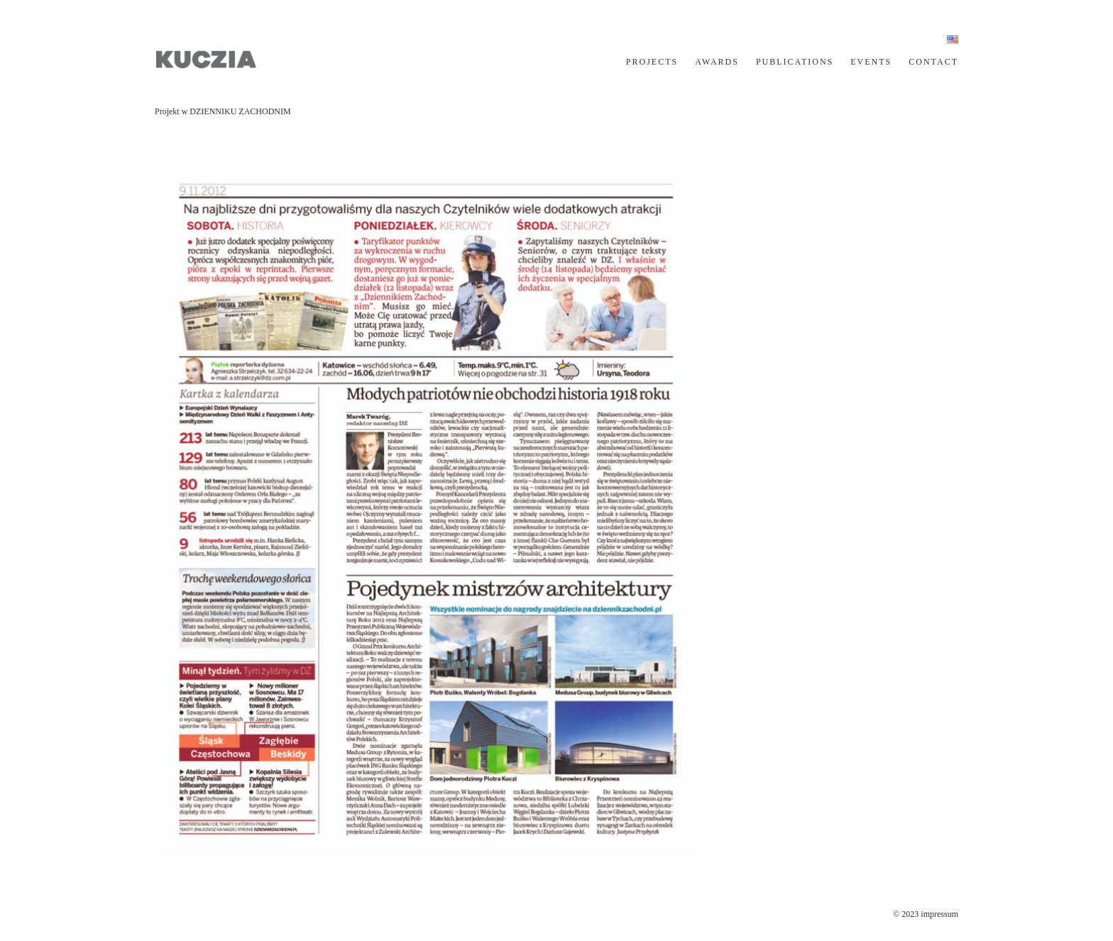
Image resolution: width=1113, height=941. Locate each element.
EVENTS (871, 62)
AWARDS (717, 62)
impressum (939, 914)
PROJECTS (652, 62)
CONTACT (933, 62)
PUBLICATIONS (794, 62)
